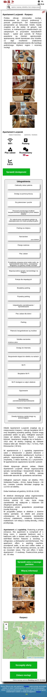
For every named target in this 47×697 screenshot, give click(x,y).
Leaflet (29, 657)
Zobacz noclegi (23, 675)
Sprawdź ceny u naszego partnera (29, 563)
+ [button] (6, 625)
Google (26, 686)
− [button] (6, 628)
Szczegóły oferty (23, 665)
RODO (38, 692)
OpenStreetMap (39, 657)
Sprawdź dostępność (16, 172)
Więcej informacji (29, 571)
